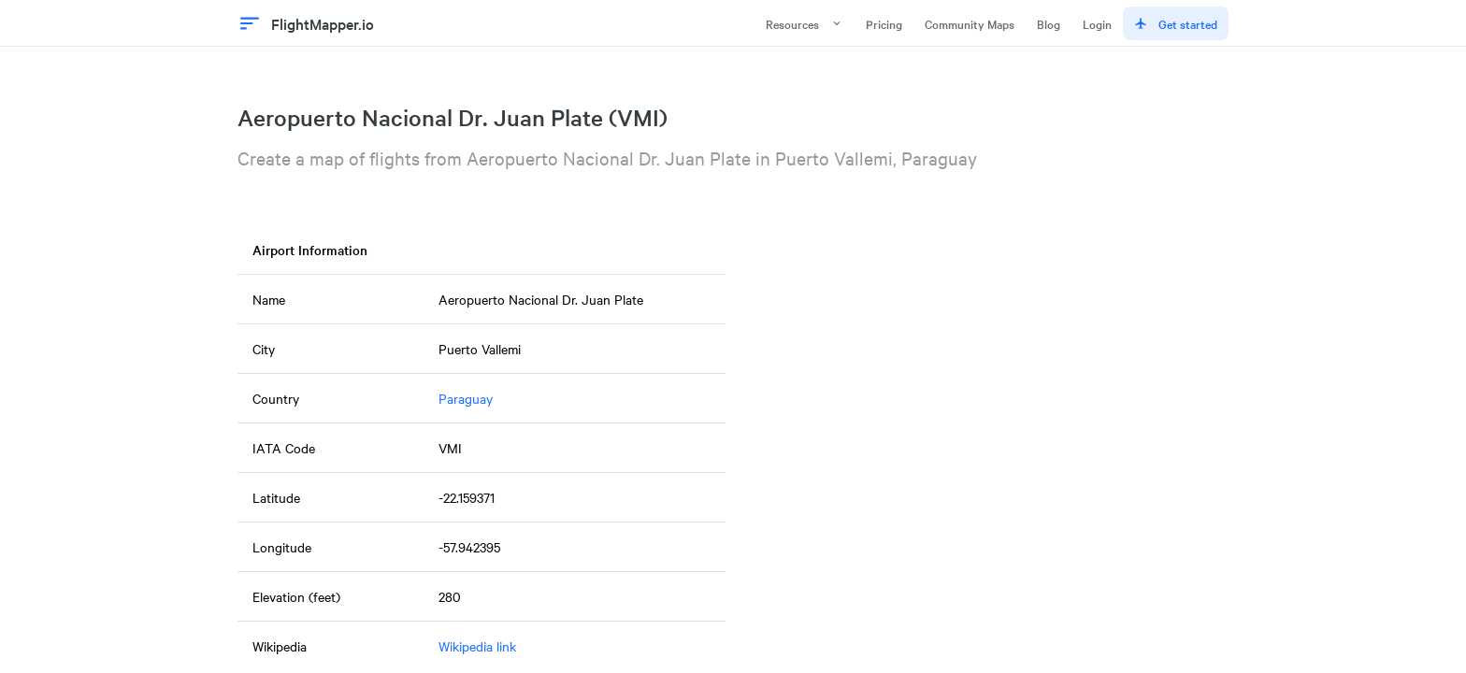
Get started (1175, 23)
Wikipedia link (477, 646)
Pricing (884, 23)
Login (1097, 23)
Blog (1048, 23)
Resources (804, 23)
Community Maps (969, 23)
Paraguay (465, 398)
